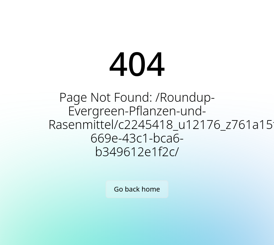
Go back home (137, 189)
